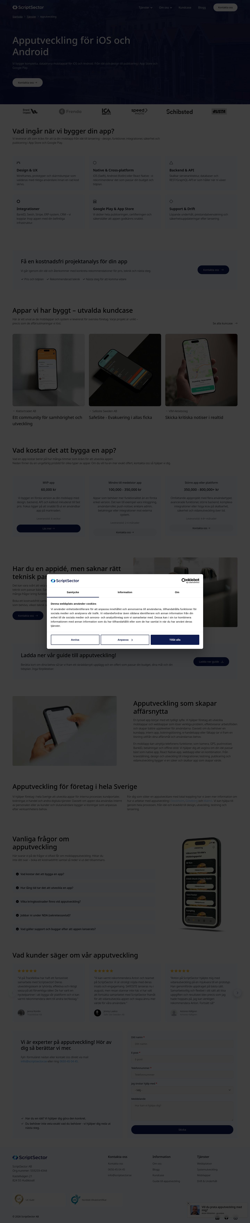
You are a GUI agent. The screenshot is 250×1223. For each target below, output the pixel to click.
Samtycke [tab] (73, 592)
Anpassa (125, 639)
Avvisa (75, 639)
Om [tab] (177, 592)
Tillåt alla (175, 639)
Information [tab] (125, 592)
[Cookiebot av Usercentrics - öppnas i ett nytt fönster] (184, 580)
